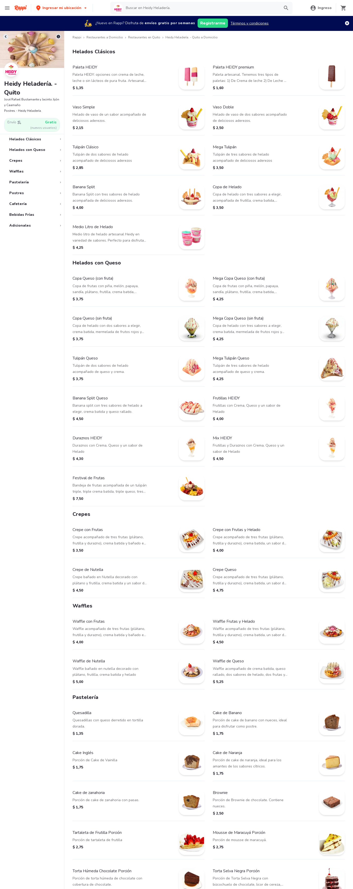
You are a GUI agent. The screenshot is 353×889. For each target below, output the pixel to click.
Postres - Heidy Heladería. (23, 111)
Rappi (77, 37)
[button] (62, 8)
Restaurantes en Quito (144, 37)
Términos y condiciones (250, 23)
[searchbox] (201, 8)
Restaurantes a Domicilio (104, 37)
